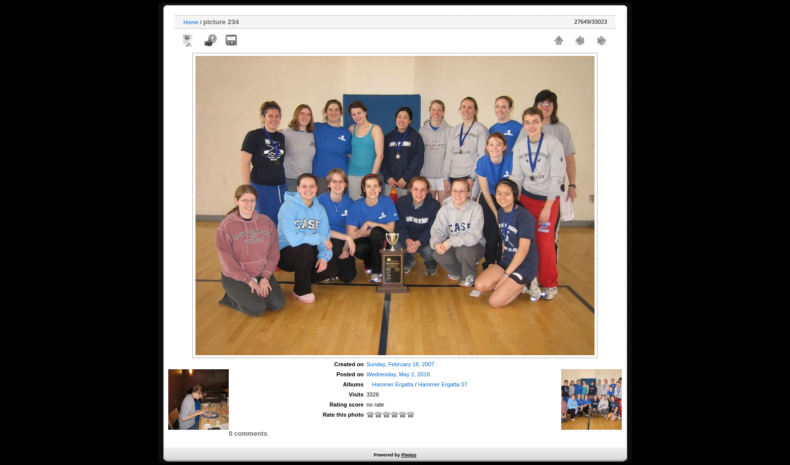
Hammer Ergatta (393, 384)
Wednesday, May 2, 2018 (398, 374)
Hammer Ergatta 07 (443, 384)
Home (191, 22)
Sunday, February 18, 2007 (400, 364)
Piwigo (408, 454)
